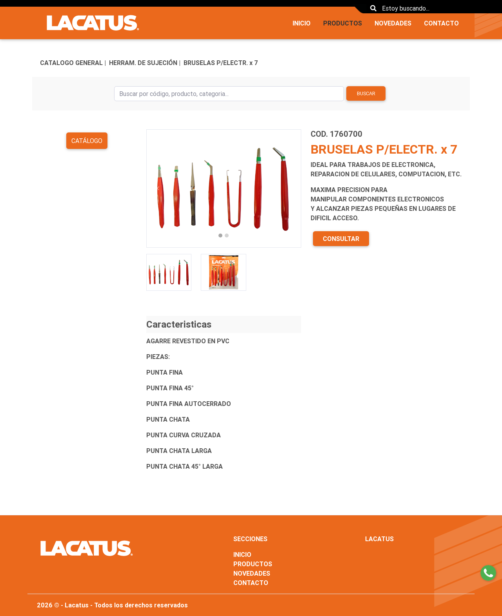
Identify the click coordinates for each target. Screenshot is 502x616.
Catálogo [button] (86, 141)
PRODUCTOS (342, 23)
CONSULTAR (341, 239)
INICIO (302, 23)
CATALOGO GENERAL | (73, 63)
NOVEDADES (393, 23)
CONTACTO (441, 23)
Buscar (366, 93)
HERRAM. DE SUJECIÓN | (144, 63)
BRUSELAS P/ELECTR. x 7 (221, 63)
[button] (157, 188)
